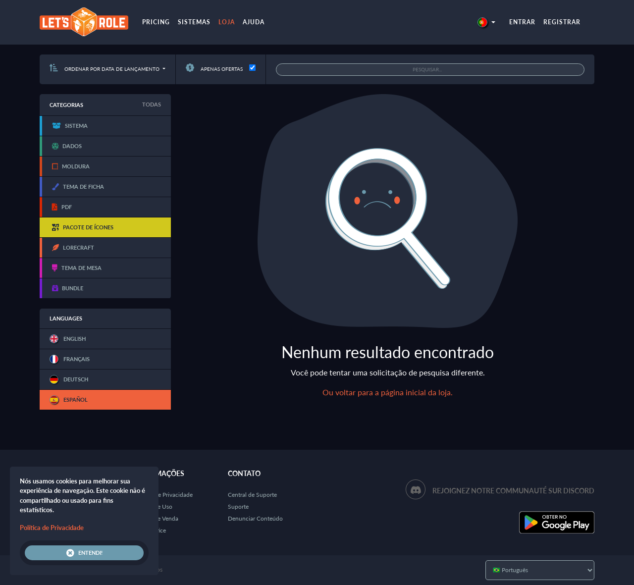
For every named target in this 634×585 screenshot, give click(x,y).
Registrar (562, 22)
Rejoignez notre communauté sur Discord (513, 490)
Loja (226, 22)
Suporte (238, 506)
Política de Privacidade (163, 494)
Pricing (156, 22)
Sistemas (194, 22)
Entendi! (84, 553)
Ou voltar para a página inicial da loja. (387, 392)
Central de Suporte (252, 494)
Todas (151, 104)
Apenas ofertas (214, 69)
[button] (486, 22)
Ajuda (253, 22)
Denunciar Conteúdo (255, 518)
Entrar (522, 22)
